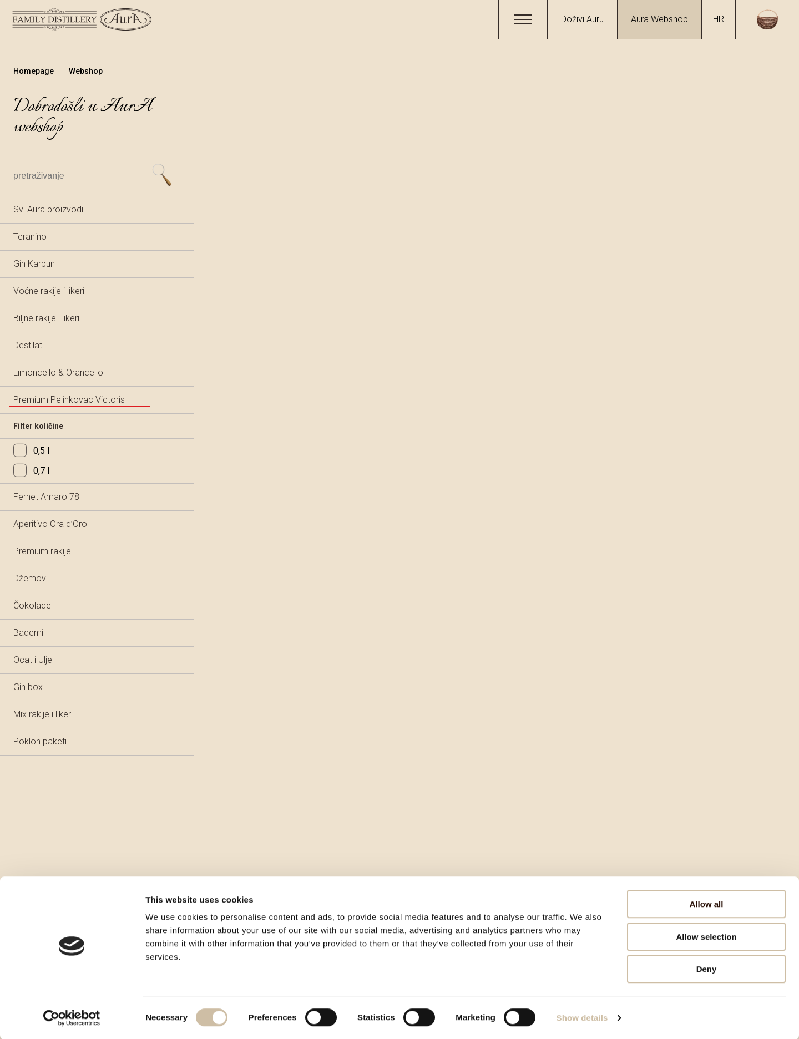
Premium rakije (42, 551)
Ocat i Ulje (32, 660)
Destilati (28, 345)
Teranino (30, 236)
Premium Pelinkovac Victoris (69, 399)
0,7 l (31, 470)
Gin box (28, 687)
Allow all (707, 903)
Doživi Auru (582, 19)
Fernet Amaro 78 (46, 496)
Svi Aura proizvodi (48, 209)
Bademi (28, 632)
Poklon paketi (40, 741)
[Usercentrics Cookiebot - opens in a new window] (71, 1017)
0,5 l (31, 450)
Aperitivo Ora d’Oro (50, 524)
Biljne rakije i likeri (46, 318)
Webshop (86, 71)
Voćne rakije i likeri (48, 291)
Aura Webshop (659, 19)
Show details (582, 1017)
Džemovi (30, 578)
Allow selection (706, 936)
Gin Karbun (34, 264)
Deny (706, 968)
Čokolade (32, 605)
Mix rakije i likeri (43, 714)
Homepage (34, 71)
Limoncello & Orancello (58, 372)
